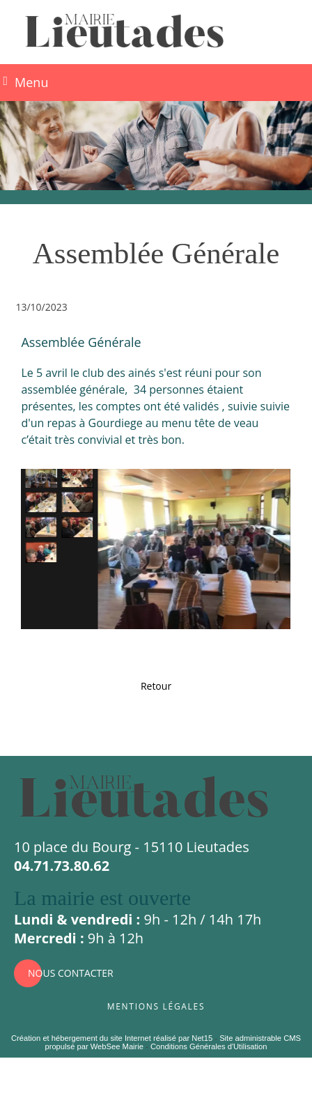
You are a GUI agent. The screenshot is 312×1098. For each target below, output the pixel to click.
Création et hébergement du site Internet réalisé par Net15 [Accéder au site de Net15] (111, 1038)
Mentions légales (156, 1005)
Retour (156, 686)
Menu (31, 82)
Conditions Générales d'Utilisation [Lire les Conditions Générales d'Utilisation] (208, 1046)
